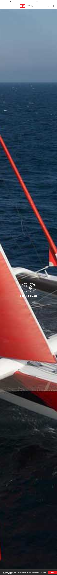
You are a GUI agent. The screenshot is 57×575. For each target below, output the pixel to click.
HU (37, 1)
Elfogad (52, 572)
